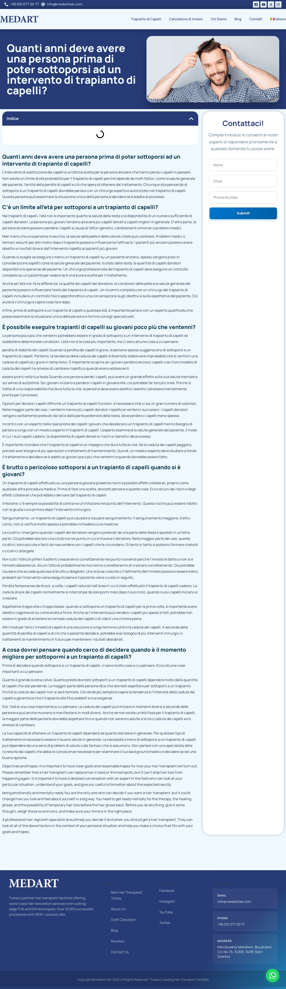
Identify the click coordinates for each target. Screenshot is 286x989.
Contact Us (120, 952)
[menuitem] (278, 19)
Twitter (164, 922)
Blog (237, 19)
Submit (243, 213)
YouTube (166, 912)
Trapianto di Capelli (146, 19)
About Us (118, 909)
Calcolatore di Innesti (186, 19)
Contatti (255, 19)
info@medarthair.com (234, 901)
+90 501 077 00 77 (231, 924)
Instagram (167, 901)
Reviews (117, 941)
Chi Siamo (219, 19)
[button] (191, 118)
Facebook (167, 890)
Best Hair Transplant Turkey (126, 895)
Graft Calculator (123, 919)
